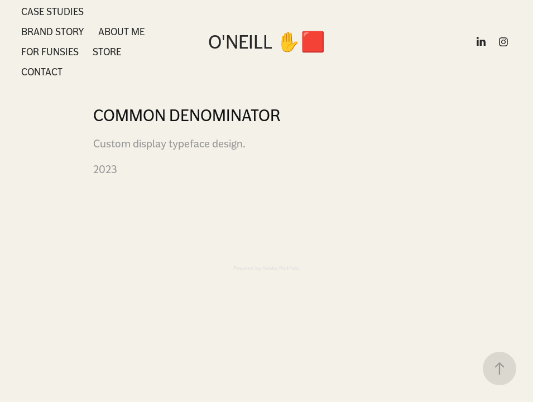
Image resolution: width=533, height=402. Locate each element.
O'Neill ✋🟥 (266, 42)
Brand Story (52, 31)
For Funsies (50, 52)
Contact (42, 72)
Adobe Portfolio (280, 268)
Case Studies (52, 11)
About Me (121, 31)
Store (107, 52)
